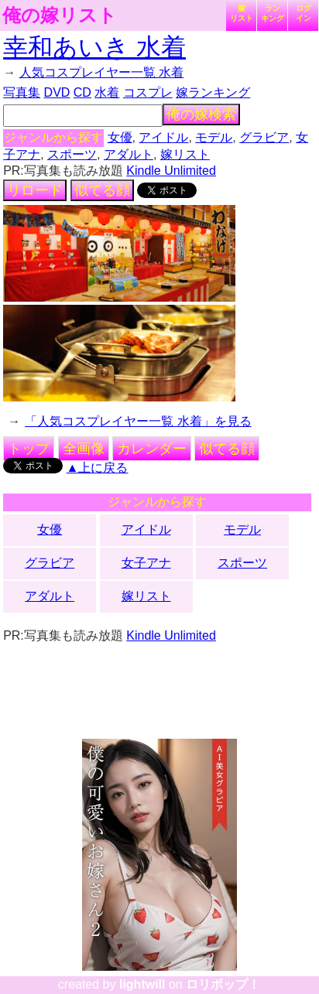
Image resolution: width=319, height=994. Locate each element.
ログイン (303, 13)
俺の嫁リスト (59, 15)
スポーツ (72, 154)
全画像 (84, 448)
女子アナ (146, 562)
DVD (57, 92)
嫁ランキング (213, 92)
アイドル (163, 137)
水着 (106, 92)
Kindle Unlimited (171, 170)
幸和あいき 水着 (94, 47)
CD (82, 92)
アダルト (128, 154)
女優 (120, 137)
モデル (213, 137)
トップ (29, 448)
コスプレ (148, 92)
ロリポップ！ (223, 984)
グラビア (264, 137)
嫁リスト (241, 13)
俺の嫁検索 (201, 114)
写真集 (21, 92)
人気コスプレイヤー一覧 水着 (101, 72)
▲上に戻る (98, 467)
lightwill (142, 984)
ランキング (272, 13)
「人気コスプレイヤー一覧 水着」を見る (138, 421)
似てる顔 (102, 190)
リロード (35, 190)
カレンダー (152, 448)
